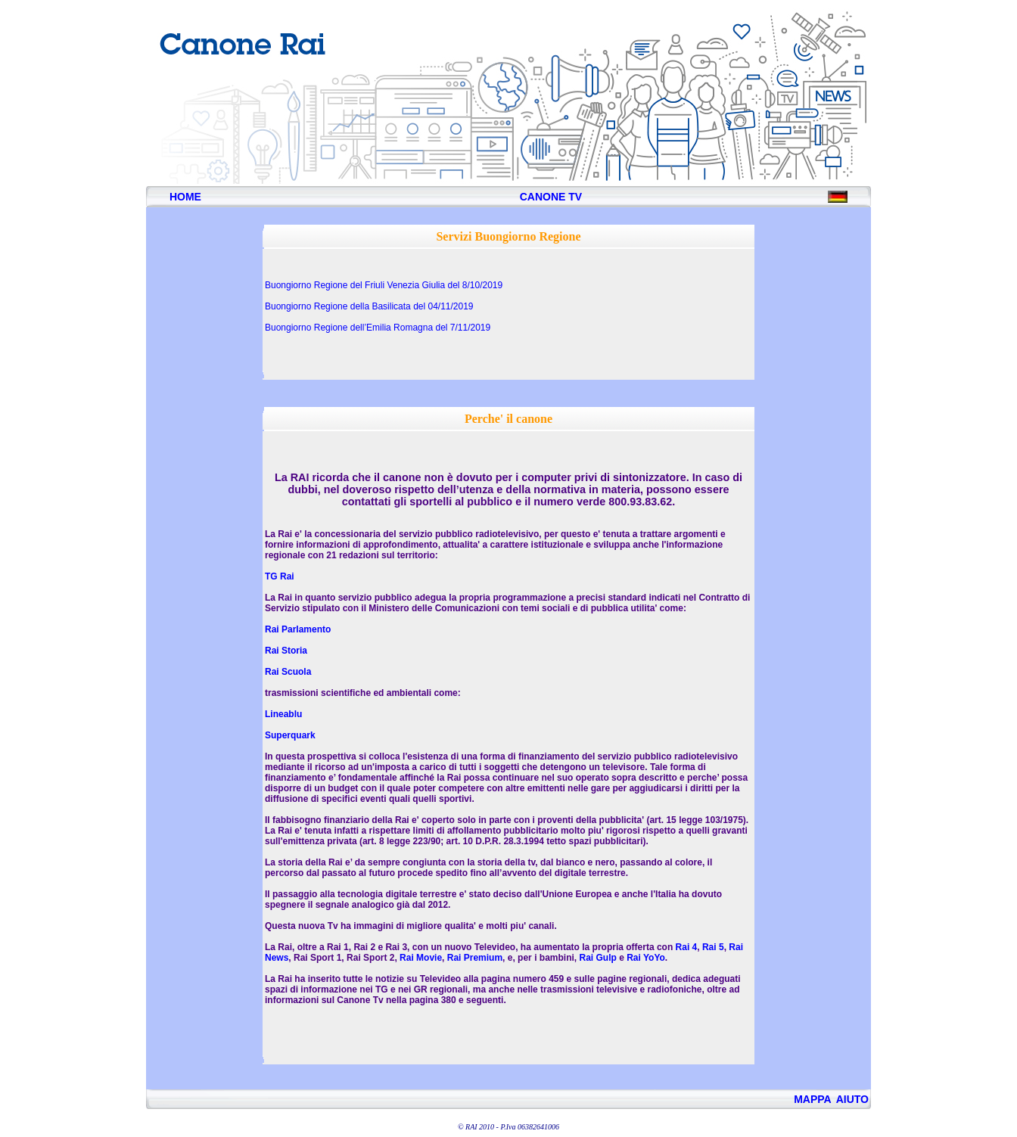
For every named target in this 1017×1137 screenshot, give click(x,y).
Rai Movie (421, 957)
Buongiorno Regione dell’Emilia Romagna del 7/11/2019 (377, 327)
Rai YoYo (646, 957)
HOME (185, 197)
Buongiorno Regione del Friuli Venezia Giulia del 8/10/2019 (383, 285)
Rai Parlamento (298, 629)
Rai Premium (474, 957)
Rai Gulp (597, 957)
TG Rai (279, 576)
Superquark (290, 735)
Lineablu (283, 714)
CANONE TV (551, 197)
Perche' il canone (508, 418)
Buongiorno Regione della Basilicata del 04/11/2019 (369, 306)
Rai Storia (286, 650)
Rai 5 (713, 947)
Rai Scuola (288, 671)
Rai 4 (687, 947)
